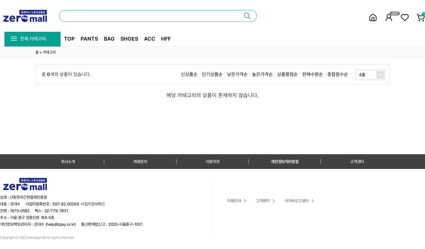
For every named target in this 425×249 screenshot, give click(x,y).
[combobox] (370, 75)
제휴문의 (140, 161)
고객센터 (357, 161)
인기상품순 (212, 74)
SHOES (129, 39)
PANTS (89, 39)
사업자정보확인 (92, 204)
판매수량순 (312, 74)
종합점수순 (337, 74)
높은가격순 (262, 74)
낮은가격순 (237, 74)
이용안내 (234, 200)
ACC (149, 39)
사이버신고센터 (296, 200)
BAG (109, 39)
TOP (69, 39)
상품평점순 (287, 74)
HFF (166, 39)
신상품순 (189, 74)
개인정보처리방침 (284, 161)
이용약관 (212, 161)
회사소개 (68, 161)
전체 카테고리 (28, 39)
